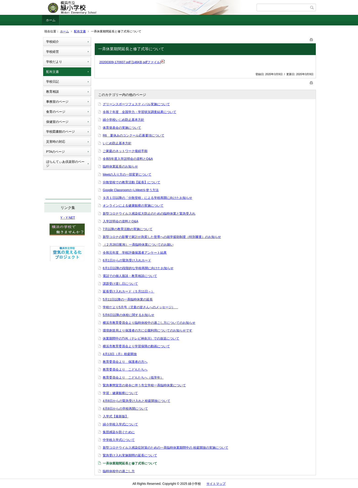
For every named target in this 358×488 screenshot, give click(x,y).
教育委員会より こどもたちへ (125, 369)
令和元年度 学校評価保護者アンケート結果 (135, 252)
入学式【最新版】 (115, 416)
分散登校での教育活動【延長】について (131, 182)
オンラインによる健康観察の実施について (133, 205)
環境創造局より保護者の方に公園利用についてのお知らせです (147, 330)
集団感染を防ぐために (119, 432)
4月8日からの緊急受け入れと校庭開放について (136, 401)
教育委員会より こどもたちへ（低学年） (133, 377)
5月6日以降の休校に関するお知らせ (128, 315)
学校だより (54, 61)
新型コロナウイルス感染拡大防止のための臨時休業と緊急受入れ (149, 213)
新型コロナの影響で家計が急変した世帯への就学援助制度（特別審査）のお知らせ (162, 237)
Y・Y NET (67, 217)
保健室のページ (57, 122)
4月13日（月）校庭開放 (120, 354)
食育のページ (55, 111)
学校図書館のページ (60, 131)
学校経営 (52, 51)
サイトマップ (216, 483)
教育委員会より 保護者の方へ (125, 362)
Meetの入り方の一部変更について (127, 174)
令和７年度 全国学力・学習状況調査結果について (139, 112)
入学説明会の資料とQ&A (120, 221)
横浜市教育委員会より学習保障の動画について (136, 346)
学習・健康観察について (120, 393)
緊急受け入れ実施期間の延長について (130, 455)
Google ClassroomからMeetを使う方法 (131, 190)
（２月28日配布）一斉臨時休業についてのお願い (138, 244)
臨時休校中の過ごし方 (119, 471)
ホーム (50, 20)
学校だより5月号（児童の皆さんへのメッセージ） (140, 307)
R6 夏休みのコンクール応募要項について (133, 135)
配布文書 (80, 31)
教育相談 (52, 91)
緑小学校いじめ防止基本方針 (123, 119)
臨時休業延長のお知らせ (120, 166)
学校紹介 (52, 41)
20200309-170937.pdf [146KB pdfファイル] (132, 62)
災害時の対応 (55, 141)
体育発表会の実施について (122, 127)
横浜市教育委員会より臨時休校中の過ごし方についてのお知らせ (149, 322)
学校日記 (52, 81)
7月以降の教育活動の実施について (128, 229)
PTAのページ (55, 151)
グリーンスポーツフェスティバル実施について (136, 104)
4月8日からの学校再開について (125, 408)
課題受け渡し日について (120, 283)
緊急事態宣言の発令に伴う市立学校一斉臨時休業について (144, 385)
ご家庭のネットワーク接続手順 (125, 151)
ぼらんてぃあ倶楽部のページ (65, 163)
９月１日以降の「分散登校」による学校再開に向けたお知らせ (147, 198)
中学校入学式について (119, 440)
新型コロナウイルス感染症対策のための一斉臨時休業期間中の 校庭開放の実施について (165, 447)
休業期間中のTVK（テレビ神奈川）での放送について (141, 338)
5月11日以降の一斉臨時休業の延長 (128, 299)
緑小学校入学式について (120, 424)
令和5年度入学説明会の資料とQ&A (128, 159)
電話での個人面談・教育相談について (130, 276)
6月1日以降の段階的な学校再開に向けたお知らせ (138, 268)
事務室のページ (57, 101)
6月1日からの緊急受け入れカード (127, 260)
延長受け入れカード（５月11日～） (128, 291)
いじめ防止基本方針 (117, 143)
